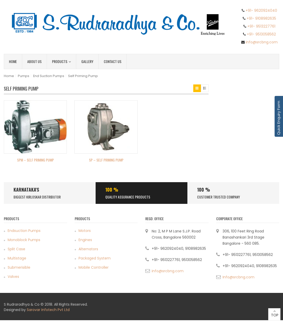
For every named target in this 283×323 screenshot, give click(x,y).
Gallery (87, 61)
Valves (13, 276)
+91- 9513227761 (261, 26)
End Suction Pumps (48, 75)
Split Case (16, 249)
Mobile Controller (94, 267)
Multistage (17, 258)
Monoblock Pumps (24, 239)
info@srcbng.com (262, 42)
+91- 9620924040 (261, 10)
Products (61, 61)
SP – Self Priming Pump (106, 160)
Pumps (23, 75)
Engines (85, 239)
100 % (111, 189)
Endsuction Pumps (24, 230)
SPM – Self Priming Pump (35, 160)
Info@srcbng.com (238, 277)
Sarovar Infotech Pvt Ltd (48, 309)
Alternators (88, 249)
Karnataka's (26, 189)
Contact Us (112, 61)
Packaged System (95, 258)
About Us (34, 61)
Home (13, 61)
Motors (85, 230)
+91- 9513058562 (261, 34)
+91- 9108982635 (261, 18)
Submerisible (19, 267)
